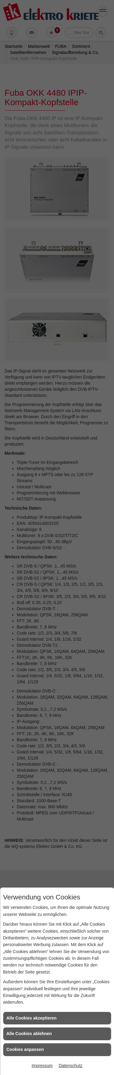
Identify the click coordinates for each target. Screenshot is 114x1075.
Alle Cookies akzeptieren (31, 1018)
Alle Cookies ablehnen (29, 1033)
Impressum (42, 1065)
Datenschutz (70, 1065)
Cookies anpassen (25, 1049)
